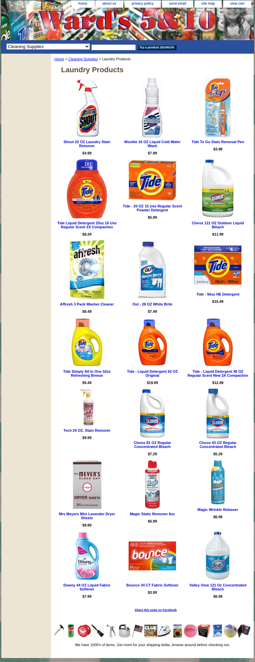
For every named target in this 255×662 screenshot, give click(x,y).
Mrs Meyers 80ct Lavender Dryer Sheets (87, 516)
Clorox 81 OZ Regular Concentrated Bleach (152, 445)
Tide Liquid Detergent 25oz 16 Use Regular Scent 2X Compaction (87, 225)
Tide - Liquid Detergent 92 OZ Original (152, 373)
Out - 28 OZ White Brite (152, 304)
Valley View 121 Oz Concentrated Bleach (217, 587)
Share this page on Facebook (156, 610)
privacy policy (142, 3)
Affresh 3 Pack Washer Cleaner (87, 304)
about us (110, 3)
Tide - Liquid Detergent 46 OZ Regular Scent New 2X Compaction (218, 373)
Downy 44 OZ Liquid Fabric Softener (87, 587)
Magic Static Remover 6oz (152, 514)
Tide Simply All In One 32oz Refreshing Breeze (87, 373)
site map (208, 3)
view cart (237, 3)
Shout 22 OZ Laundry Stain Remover (86, 144)
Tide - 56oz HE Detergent (217, 294)
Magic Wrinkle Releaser (218, 510)
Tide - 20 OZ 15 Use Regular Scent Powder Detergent (152, 208)
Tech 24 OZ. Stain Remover (87, 430)
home (82, 3)
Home (59, 59)
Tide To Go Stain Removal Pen (218, 142)
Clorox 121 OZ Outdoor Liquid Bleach (218, 225)
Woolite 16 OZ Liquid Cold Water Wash (152, 144)
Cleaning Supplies (83, 59)
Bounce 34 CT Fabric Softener (152, 585)
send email (177, 3)
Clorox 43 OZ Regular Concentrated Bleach (217, 445)
